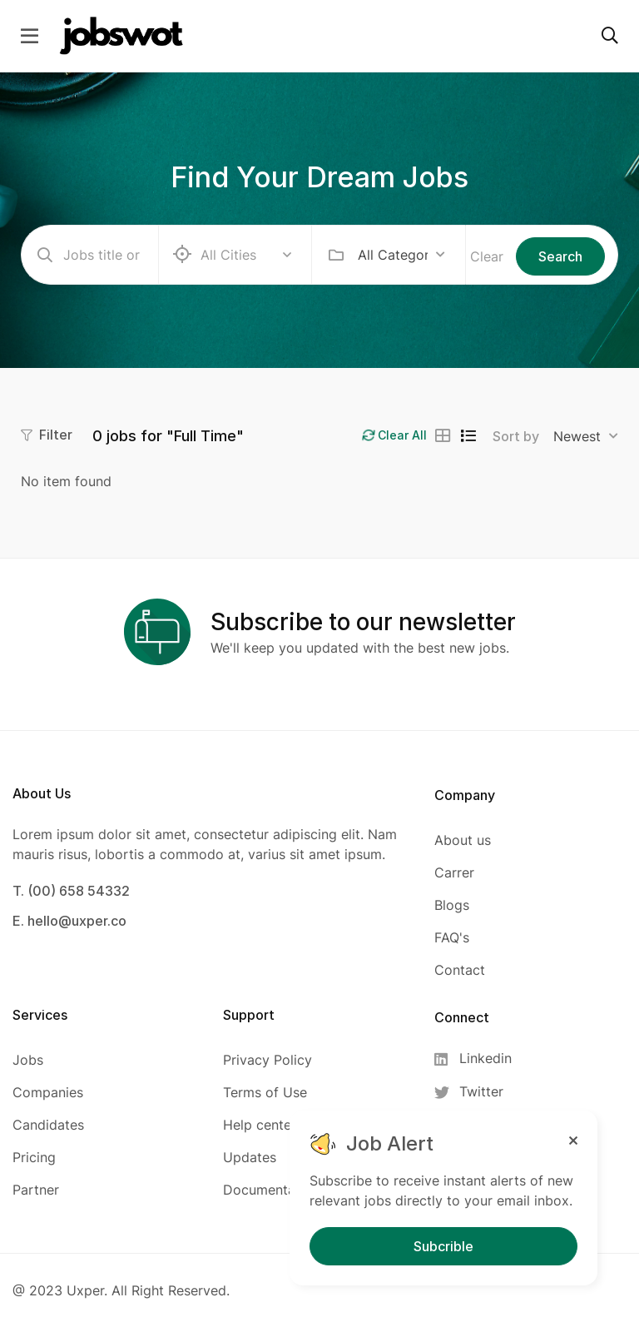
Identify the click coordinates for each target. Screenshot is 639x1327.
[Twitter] (478, 1092)
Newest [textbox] (577, 436)
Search (560, 256)
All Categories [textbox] (393, 254)
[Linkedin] (478, 1058)
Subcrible (443, 1246)
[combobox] (401, 255)
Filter (46, 434)
